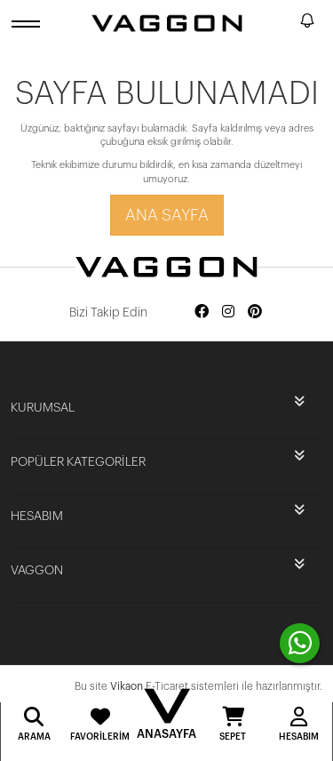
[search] (283, 23)
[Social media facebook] (201, 312)
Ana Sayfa (167, 215)
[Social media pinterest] (255, 312)
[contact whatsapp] (300, 643)
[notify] (307, 23)
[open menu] (28, 23)
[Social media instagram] (228, 312)
